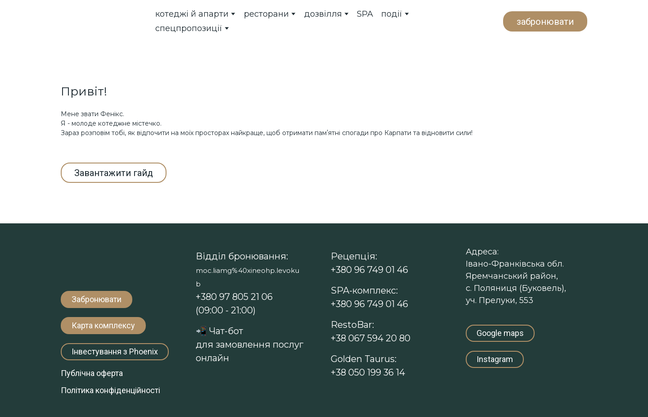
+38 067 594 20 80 (370, 338)
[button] (545, 21)
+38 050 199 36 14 (368, 372)
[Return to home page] (99, 20)
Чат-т (219, 331)
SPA (365, 14)
